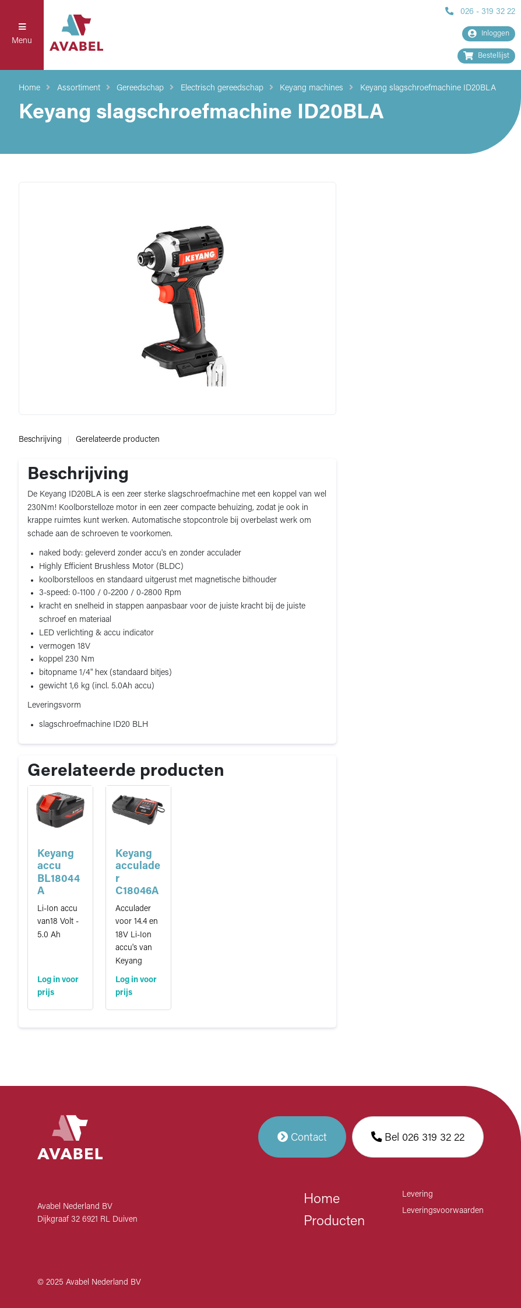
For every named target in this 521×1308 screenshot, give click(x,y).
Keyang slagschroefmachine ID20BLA (428, 88)
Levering (417, 1194)
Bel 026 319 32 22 (417, 1137)
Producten (334, 1222)
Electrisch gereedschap (222, 88)
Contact (302, 1137)
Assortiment (78, 88)
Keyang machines (311, 88)
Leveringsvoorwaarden (443, 1211)
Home (29, 88)
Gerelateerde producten (118, 439)
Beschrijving (40, 439)
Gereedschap (140, 88)
